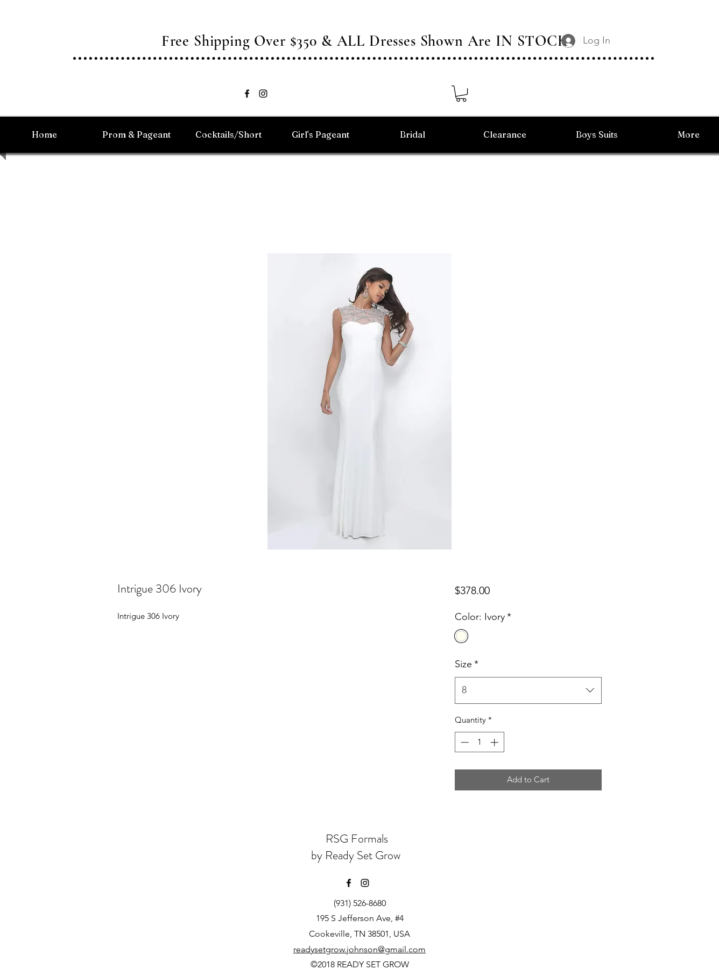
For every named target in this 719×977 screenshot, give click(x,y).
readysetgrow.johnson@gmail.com (359, 949)
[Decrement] (463, 742)
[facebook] (247, 93)
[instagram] (263, 93)
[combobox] (528, 690)
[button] (461, 93)
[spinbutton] (479, 742)
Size (466, 664)
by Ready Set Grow (357, 855)
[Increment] (495, 742)
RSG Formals (357, 838)
